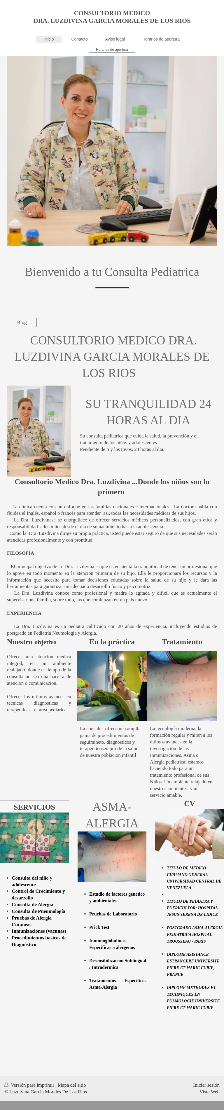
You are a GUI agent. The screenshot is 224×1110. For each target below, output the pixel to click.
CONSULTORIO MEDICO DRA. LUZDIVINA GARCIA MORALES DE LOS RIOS (112, 16)
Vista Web (210, 1092)
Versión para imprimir (29, 1085)
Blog (22, 322)
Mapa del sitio (72, 1085)
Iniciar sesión (206, 1085)
